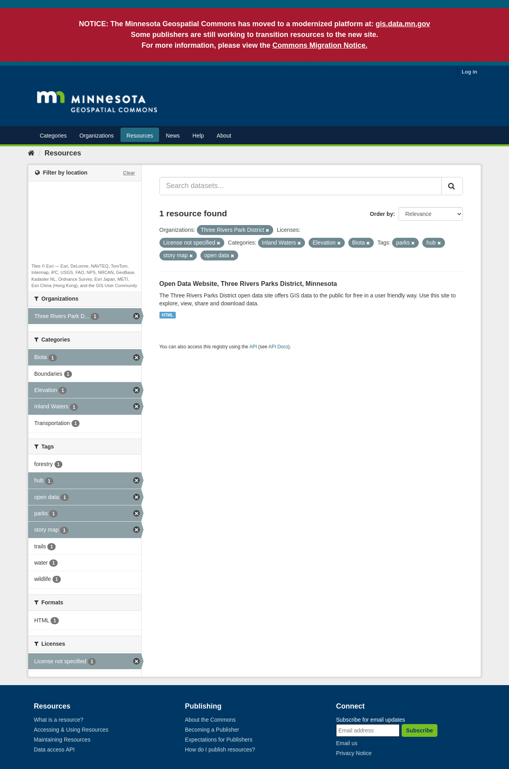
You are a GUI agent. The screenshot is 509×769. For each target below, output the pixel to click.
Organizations (97, 135)
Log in (469, 72)
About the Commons (210, 720)
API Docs (278, 347)
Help (198, 135)
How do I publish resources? (220, 749)
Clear (129, 173)
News (173, 135)
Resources (139, 135)
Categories (53, 135)
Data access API (54, 749)
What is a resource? (59, 720)
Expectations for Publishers (219, 739)
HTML (167, 315)
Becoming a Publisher (212, 729)
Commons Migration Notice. (319, 45)
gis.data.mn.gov (403, 24)
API (253, 347)
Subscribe (419, 730)
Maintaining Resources (62, 739)
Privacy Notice (353, 753)
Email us (346, 743)
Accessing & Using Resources (71, 729)
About (224, 135)
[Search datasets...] (300, 186)
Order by (381, 214)
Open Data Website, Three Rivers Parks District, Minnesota (248, 283)
